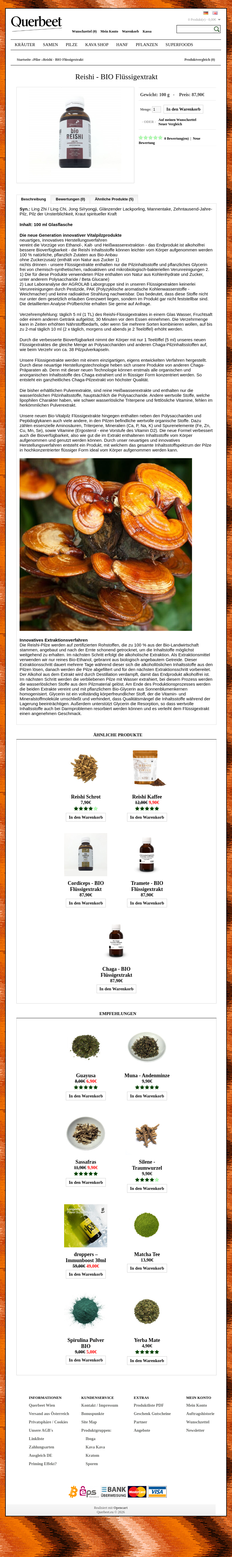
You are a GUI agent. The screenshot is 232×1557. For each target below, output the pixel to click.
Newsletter (195, 1428)
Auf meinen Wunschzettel (175, 119)
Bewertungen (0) (70, 197)
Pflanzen (147, 44)
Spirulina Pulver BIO (86, 1341)
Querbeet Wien (42, 1403)
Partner (140, 1420)
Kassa (147, 31)
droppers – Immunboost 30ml (86, 1255)
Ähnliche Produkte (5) (114, 197)
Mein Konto (109, 31)
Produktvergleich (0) (200, 60)
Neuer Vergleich (168, 124)
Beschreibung (33, 197)
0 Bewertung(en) (174, 138)
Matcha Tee (147, 1252)
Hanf (122, 44)
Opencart (121, 1505)
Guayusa (85, 1073)
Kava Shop (97, 44)
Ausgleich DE (40, 1453)
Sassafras (85, 1159)
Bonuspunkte (92, 1411)
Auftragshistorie (200, 1411)
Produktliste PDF (149, 1403)
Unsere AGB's (41, 1428)
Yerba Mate (147, 1338)
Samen (50, 44)
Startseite (24, 60)
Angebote (142, 1428)
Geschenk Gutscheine (152, 1411)
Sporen (92, 1461)
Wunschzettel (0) (84, 31)
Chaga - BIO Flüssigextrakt (116, 970)
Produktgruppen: (96, 1428)
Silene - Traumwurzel (147, 1163)
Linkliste (36, 1436)
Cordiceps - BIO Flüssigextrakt (86, 884)
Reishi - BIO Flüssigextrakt (63, 60)
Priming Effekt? (43, 1461)
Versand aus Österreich (49, 1411)
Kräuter (25, 44)
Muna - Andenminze (147, 1073)
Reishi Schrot (86, 794)
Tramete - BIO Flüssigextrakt (147, 884)
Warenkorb (130, 31)
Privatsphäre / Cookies (48, 1420)
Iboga (90, 1436)
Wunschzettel (198, 1420)
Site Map (89, 1420)
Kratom (92, 1453)
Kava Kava (95, 1445)
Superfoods (179, 44)
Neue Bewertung (203, 138)
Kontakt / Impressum (99, 1403)
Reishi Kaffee (147, 794)
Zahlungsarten (41, 1445)
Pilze (72, 44)
